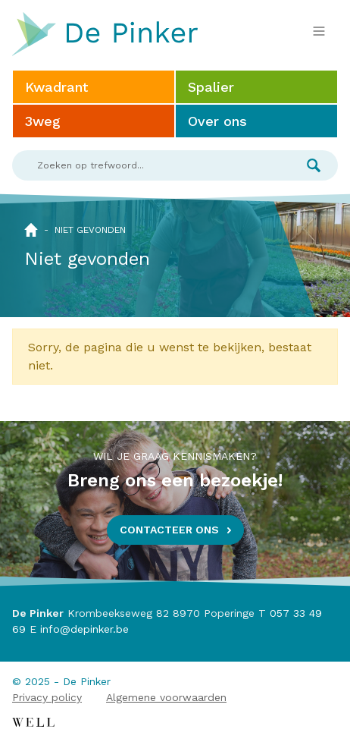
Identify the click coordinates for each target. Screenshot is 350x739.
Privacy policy (47, 697)
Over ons (217, 121)
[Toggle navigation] (319, 31)
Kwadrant (56, 87)
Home (31, 230)
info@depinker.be (84, 629)
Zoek (313, 165)
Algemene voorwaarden (166, 697)
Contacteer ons (169, 530)
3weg (43, 121)
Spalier (211, 87)
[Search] (150, 165)
